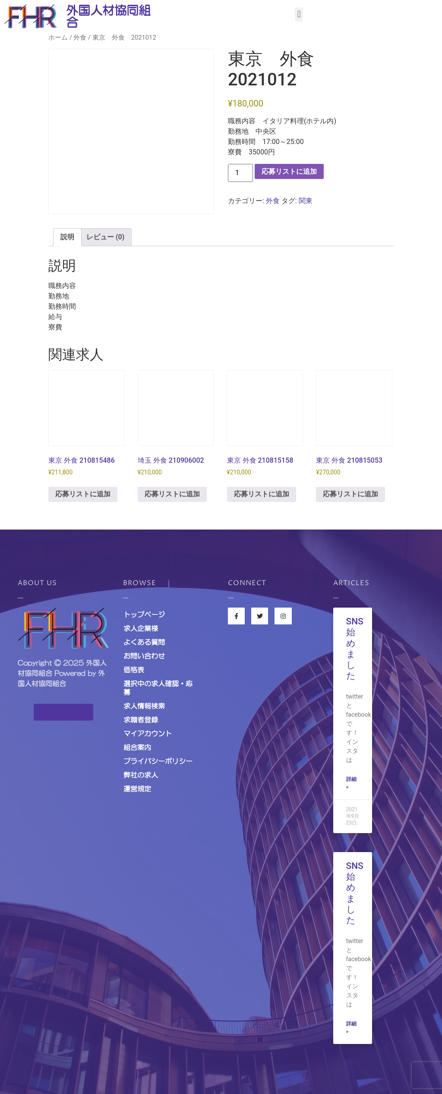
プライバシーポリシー (158, 761)
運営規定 (137, 788)
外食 (79, 37)
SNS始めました (354, 648)
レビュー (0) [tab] (105, 237)
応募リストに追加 (289, 171)
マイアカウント (147, 733)
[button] (299, 14)
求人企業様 (140, 628)
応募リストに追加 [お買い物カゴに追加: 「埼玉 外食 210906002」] (172, 494)
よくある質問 (144, 642)
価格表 (133, 669)
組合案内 (137, 747)
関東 (306, 201)
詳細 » (351, 783)
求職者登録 (140, 719)
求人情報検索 (144, 705)
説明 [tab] (67, 237)
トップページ (144, 614)
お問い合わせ (144, 655)
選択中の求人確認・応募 (158, 688)
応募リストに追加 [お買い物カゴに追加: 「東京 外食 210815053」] (350, 494)
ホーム (58, 37)
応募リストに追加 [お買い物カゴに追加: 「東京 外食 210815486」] (82, 494)
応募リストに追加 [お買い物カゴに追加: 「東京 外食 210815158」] (261, 494)
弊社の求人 (140, 774)
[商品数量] (240, 173)
